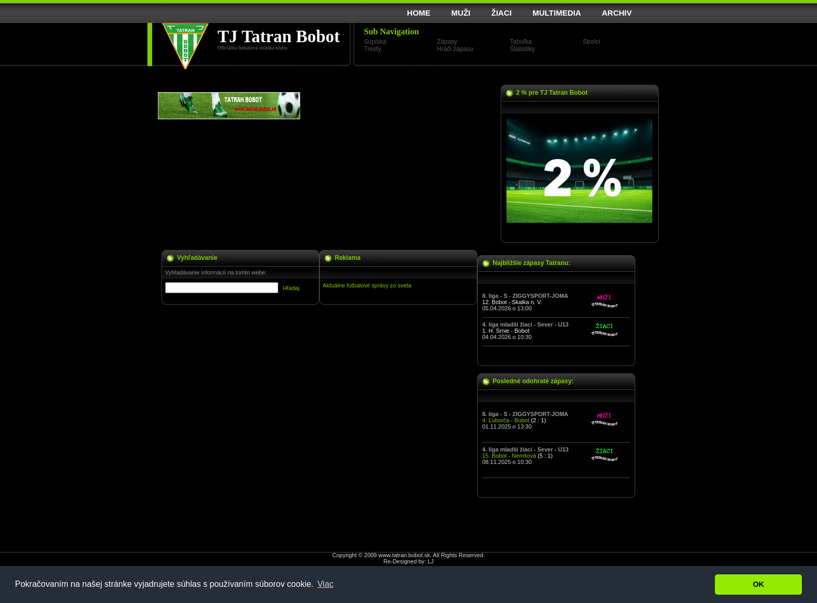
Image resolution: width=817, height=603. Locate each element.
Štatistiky (522, 49)
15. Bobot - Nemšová (509, 456)
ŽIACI (501, 12)
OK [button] (758, 584)
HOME (418, 12)
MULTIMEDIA (557, 12)
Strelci (591, 41)
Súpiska (375, 41)
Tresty (372, 49)
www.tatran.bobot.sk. (404, 555)
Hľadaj (291, 288)
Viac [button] (325, 584)
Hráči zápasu (455, 49)
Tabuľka (521, 41)
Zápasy (447, 41)
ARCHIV (617, 12)
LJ (431, 561)
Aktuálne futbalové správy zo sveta (367, 285)
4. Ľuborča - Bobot (506, 420)
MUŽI (461, 12)
